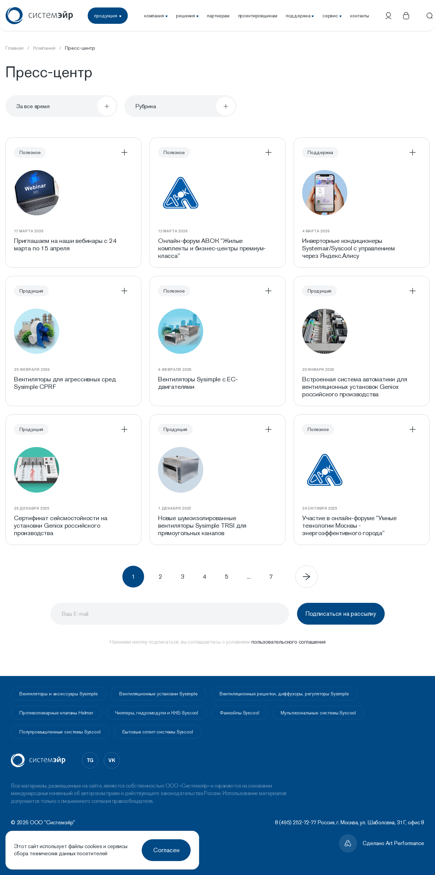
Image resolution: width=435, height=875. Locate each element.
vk (111, 760)
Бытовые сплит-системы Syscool (157, 732)
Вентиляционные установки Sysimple (158, 694)
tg (90, 760)
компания (156, 16)
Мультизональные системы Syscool (318, 713)
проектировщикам (257, 16)
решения (187, 16)
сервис (332, 16)
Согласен (166, 850)
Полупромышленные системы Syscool (60, 732)
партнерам (218, 16)
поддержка (300, 16)
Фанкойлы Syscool (239, 713)
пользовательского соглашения (288, 648)
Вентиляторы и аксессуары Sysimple (58, 694)
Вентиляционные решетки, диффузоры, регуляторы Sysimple (284, 694)
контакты (359, 16)
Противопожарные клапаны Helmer (56, 713)
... (264, 583)
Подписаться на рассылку (338, 620)
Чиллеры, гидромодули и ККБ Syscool (156, 713)
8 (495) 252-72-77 (295, 822)
